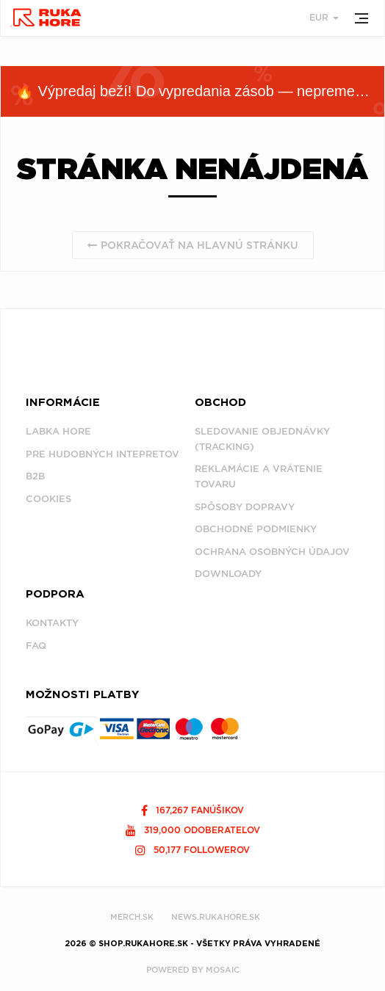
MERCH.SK (132, 917)
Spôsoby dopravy (245, 506)
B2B (35, 476)
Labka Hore (58, 431)
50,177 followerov (192, 849)
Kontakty (52, 622)
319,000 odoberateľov (193, 829)
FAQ (36, 645)
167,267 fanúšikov (192, 810)
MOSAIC (223, 970)
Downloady (228, 573)
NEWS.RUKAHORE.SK (215, 917)
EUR (324, 17)
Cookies (48, 498)
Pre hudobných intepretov (102, 454)
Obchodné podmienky (256, 528)
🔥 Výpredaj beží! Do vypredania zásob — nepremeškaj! (199, 91)
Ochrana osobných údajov (272, 551)
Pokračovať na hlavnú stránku (192, 245)
